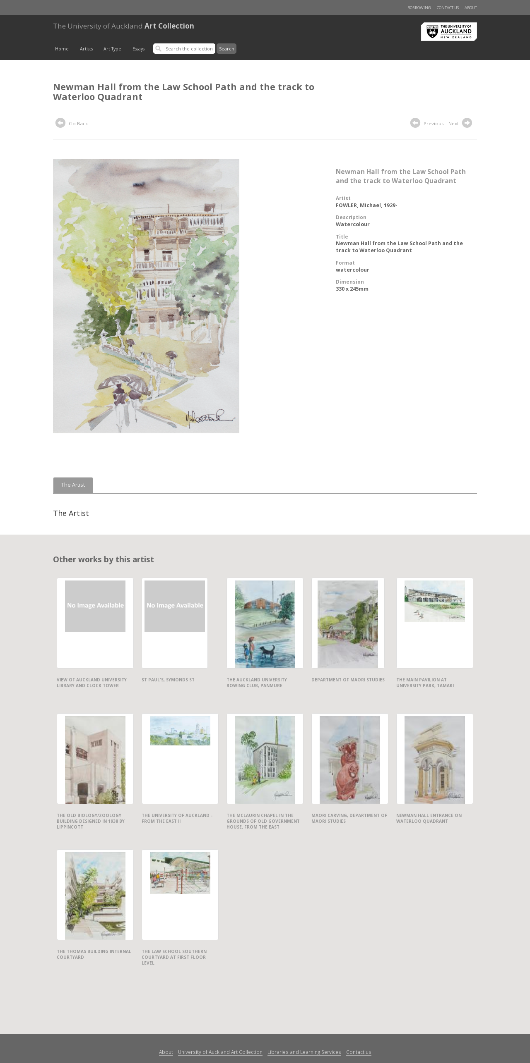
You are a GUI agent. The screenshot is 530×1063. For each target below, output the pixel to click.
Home (62, 49)
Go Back (71, 124)
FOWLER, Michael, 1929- (367, 205)
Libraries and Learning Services (304, 1052)
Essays (138, 49)
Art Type (112, 49)
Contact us (448, 7)
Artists (86, 49)
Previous (426, 124)
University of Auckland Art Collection (220, 1052)
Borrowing (419, 7)
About (471, 7)
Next (461, 124)
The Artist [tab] (73, 484)
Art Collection (123, 26)
